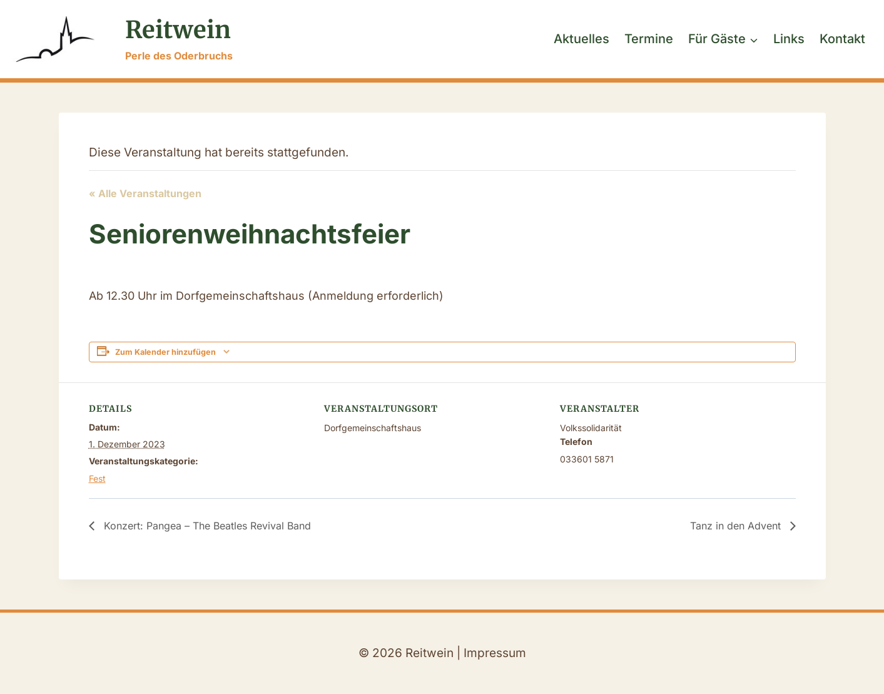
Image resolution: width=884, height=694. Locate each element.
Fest (97, 478)
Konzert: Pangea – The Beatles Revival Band (206, 525)
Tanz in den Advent (737, 525)
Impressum (495, 653)
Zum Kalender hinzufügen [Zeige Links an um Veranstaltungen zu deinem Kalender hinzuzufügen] (165, 352)
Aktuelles (581, 38)
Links (789, 38)
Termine (648, 38)
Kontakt (842, 38)
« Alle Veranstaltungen (145, 193)
